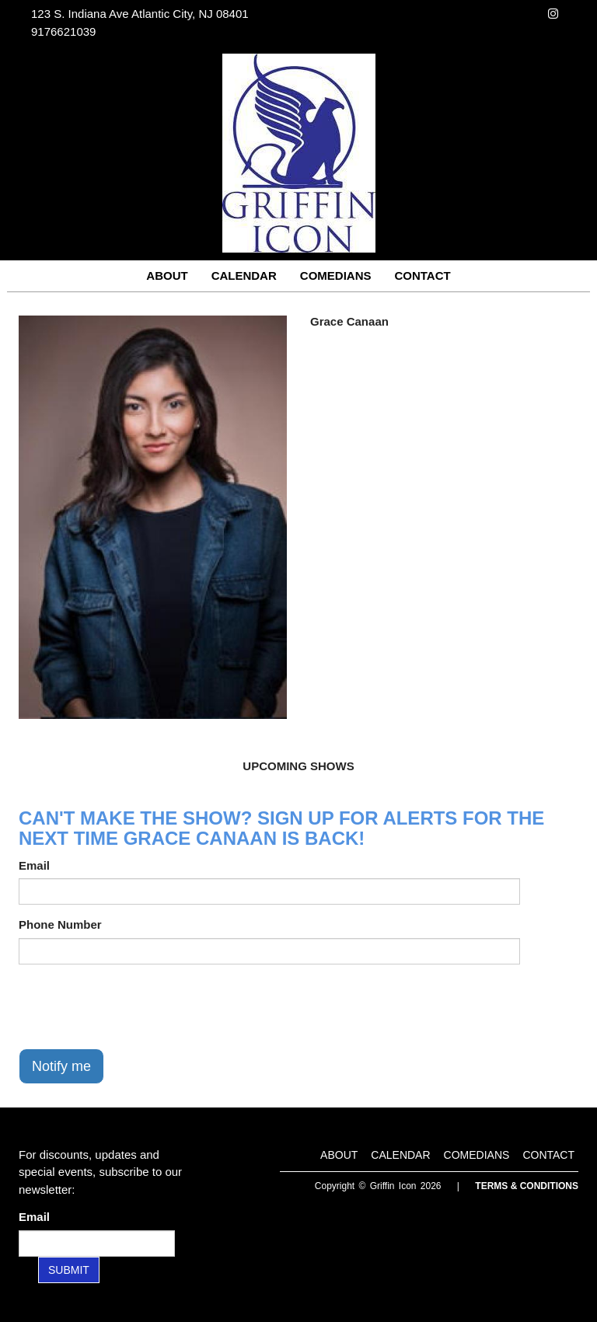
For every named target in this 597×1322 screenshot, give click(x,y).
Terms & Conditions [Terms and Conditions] (526, 1186)
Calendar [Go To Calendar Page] (244, 275)
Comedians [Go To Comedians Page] (336, 275)
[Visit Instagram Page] (553, 13)
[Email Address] (97, 1243)
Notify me (61, 1066)
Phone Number (60, 924)
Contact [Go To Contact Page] (422, 275)
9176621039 (63, 31)
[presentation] (137, 1006)
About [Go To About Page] (166, 275)
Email (34, 865)
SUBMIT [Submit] (68, 1270)
